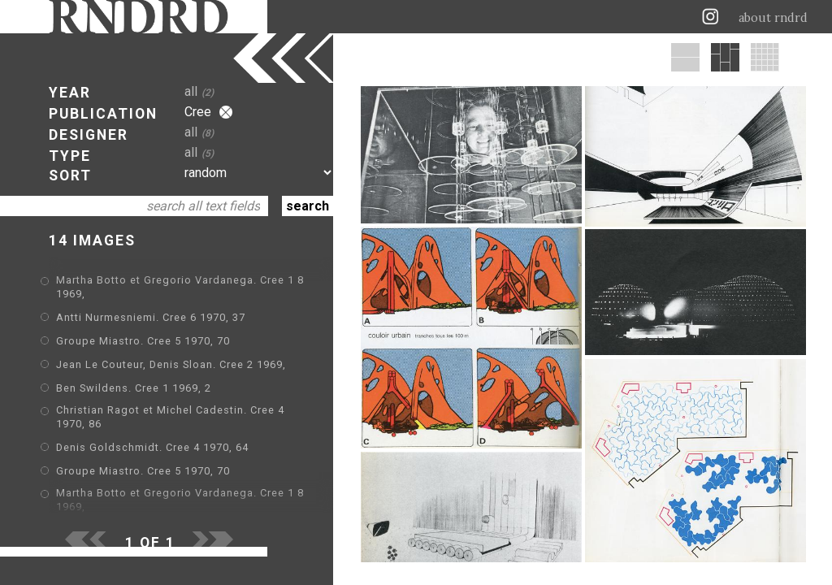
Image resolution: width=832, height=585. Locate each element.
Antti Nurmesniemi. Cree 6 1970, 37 (150, 317)
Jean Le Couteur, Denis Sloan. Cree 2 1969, (171, 364)
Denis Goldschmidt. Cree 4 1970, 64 (152, 447)
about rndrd (773, 18)
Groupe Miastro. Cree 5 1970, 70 (143, 341)
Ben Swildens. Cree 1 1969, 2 (133, 388)
